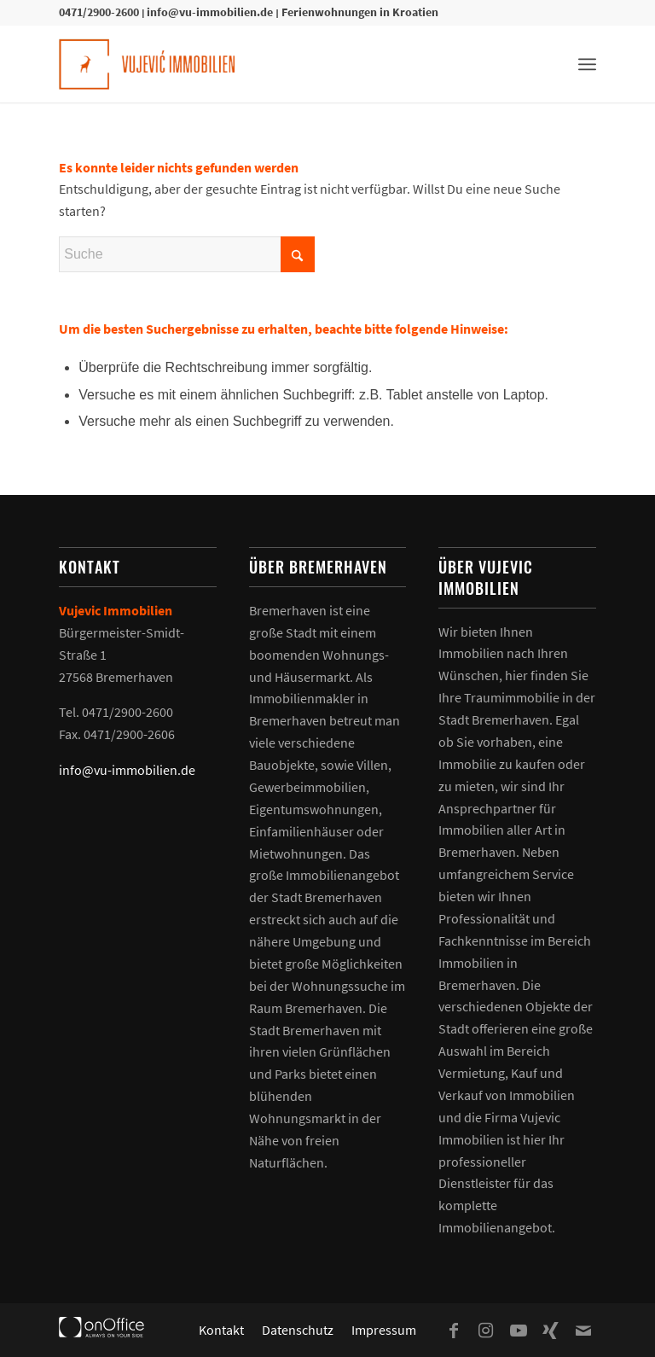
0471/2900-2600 (99, 12)
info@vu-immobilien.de (210, 12)
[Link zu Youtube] (518, 1330)
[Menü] (587, 64)
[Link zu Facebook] (454, 1330)
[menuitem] (587, 64)
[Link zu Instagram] (486, 1330)
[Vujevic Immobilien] (147, 64)
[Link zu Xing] (551, 1330)
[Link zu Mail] (583, 1330)
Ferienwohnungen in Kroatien (359, 12)
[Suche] (187, 254)
